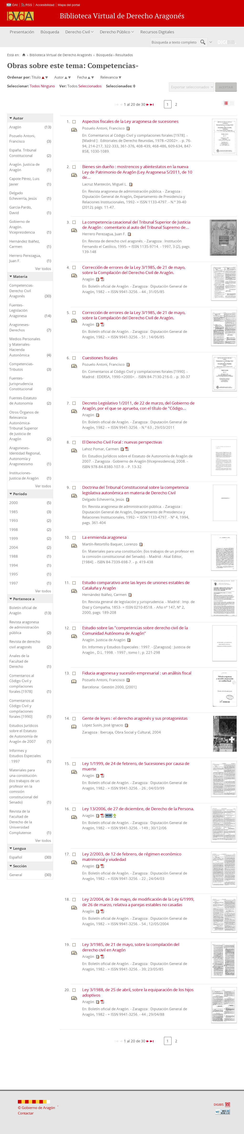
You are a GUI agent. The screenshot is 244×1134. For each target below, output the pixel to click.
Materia (20, 276)
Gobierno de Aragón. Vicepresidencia (22, 227)
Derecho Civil (77, 32)
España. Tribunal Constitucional (22, 153)
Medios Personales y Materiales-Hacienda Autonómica (24, 346)
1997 (13, 583)
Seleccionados (90, 86)
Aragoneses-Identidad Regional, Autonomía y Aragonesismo (25, 455)
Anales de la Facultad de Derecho (19, 661)
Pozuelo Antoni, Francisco (22, 138)
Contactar (26, 1113)
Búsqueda (50, 32)
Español (15, 857)
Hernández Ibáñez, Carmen (24, 244)
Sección (20, 866)
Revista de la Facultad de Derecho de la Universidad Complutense (20, 822)
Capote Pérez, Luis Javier (24, 181)
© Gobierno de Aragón (36, 1107)
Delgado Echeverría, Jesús (23, 195)
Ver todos (43, 268)
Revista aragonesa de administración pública (24, 627)
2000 (13, 502)
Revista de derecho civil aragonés (24, 644)
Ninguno (48, 86)
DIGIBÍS (219, 1105)
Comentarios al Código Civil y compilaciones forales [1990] (21, 708)
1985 (13, 511)
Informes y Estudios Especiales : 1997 (25, 756)
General (15, 874)
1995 (13, 574)
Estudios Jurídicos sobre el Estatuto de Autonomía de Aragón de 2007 (23, 733)
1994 (13, 565)
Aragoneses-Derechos (19, 327)
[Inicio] (24, 55)
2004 (13, 547)
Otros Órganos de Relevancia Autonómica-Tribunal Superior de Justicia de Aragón (24, 425)
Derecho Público (115, 32)
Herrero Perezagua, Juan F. (25, 258)
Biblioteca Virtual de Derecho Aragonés (61, 55)
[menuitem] (22, 32)
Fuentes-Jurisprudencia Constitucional (21, 383)
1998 (13, 529)
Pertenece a (24, 598)
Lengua (19, 848)
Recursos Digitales (157, 32)
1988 (13, 556)
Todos (35, 86)
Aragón (15, 127)
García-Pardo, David (20, 210)
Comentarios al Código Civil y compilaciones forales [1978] (21, 683)
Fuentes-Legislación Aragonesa (18, 310)
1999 (13, 538)
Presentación (22, 32)
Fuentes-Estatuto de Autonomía (23, 400)
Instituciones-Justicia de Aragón (24, 475)
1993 (13, 520)
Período (20, 493)
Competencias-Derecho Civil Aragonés (21, 290)
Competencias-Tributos (21, 366)
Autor (18, 118)
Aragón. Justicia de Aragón (24, 167)
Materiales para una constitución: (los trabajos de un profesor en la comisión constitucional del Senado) (24, 786)
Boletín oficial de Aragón (23, 610)
